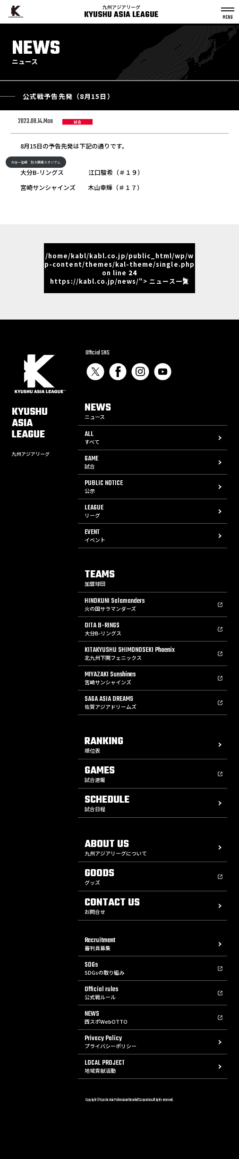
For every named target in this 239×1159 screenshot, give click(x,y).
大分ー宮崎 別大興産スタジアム (35, 162)
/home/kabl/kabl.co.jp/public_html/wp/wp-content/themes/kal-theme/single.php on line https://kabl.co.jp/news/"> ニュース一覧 (119, 268)
